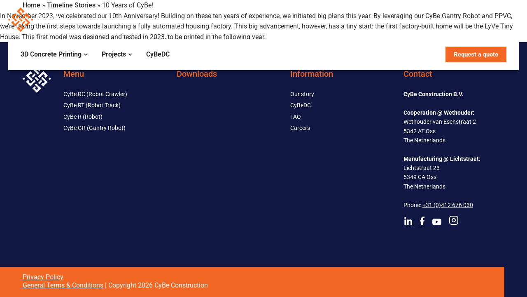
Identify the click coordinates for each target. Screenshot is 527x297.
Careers (300, 128)
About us (452, 19)
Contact (495, 19)
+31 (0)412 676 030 (447, 205)
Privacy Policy (43, 277)
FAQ (295, 116)
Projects (114, 54)
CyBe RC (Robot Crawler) (95, 94)
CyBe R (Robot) (83, 116)
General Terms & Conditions (63, 285)
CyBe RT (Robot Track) (92, 105)
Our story (302, 94)
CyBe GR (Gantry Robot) (94, 128)
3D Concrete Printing (51, 54)
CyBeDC (158, 54)
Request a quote (476, 54)
